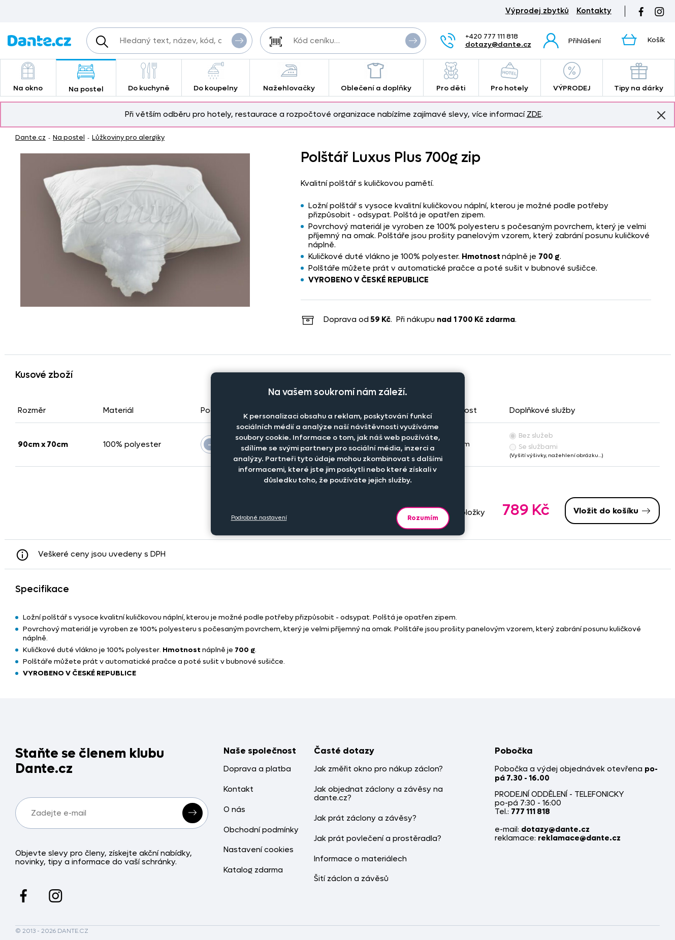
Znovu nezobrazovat (661, 115)
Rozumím (422, 517)
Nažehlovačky (289, 77)
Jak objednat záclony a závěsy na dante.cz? (378, 794)
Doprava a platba (257, 769)
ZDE (534, 114)
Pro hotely (510, 77)
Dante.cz (30, 137)
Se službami (533, 446)
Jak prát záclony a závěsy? (365, 818)
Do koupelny (215, 77)
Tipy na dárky (638, 77)
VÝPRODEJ (571, 77)
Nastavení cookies (258, 850)
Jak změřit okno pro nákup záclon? (378, 769)
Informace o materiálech (360, 859)
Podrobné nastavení (259, 518)
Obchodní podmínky (261, 830)
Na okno (28, 77)
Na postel (86, 78)
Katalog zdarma (253, 870)
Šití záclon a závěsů (351, 878)
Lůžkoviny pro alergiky (128, 137)
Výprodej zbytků (537, 11)
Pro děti (451, 77)
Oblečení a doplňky (376, 77)
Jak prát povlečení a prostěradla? (377, 838)
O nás (234, 809)
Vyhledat (239, 40)
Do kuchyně (148, 77)
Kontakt (238, 789)
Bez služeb (531, 435)
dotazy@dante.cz (498, 44)
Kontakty (594, 11)
